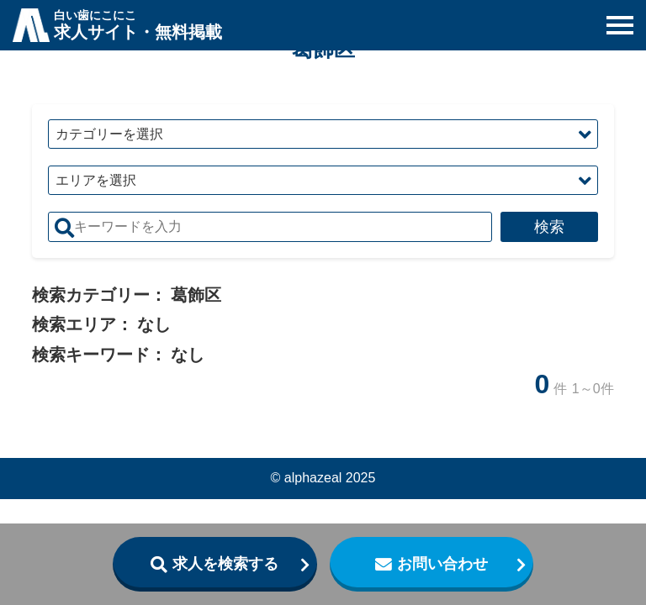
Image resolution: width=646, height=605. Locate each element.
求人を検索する (225, 563)
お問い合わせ (442, 563)
